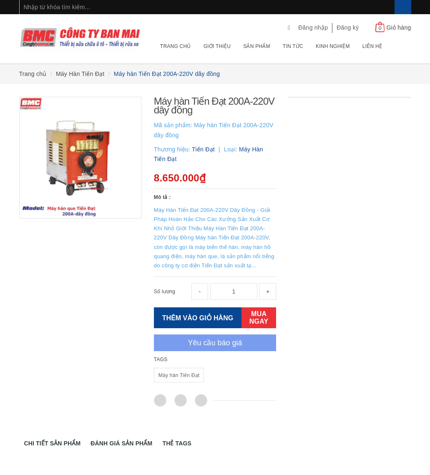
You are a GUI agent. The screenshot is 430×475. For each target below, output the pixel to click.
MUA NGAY (259, 317)
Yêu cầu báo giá (215, 343)
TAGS (161, 359)
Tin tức (293, 46)
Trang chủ (175, 46)
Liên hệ (372, 46)
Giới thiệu (217, 46)
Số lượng (164, 291)
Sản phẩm (256, 46)
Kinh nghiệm (333, 46)
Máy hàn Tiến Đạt (179, 375)
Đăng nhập (313, 27)
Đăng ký (348, 27)
